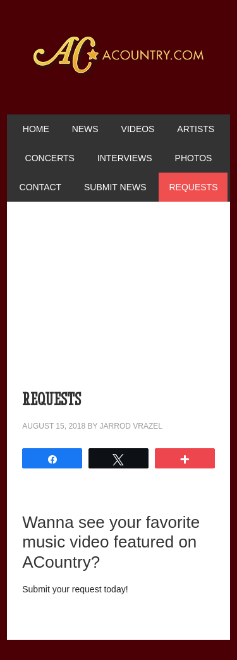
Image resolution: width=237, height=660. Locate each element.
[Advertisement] (118, 302)
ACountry (118, 75)
